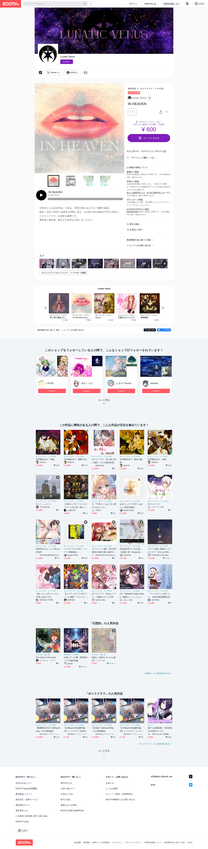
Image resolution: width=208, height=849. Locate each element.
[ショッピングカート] (187, 4)
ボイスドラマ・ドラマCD (151, 88)
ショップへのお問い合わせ (139, 245)
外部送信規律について (153, 842)
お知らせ (110, 783)
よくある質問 (112, 788)
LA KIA (50, 383)
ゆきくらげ (87, 383)
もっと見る (104, 402)
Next (122, 128)
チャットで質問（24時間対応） (120, 794)
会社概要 (77, 842)
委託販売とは (22, 810)
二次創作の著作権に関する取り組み (32, 816)
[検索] (84, 4)
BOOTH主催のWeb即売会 (72, 810)
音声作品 (132, 88)
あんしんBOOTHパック (136, 193)
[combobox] (55, 3)
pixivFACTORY (132, 212)
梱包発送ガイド (23, 805)
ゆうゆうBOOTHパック (156, 193)
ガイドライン (117, 842)
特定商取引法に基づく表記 (139, 240)
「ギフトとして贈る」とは (142, 157)
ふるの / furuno (123, 383)
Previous (37, 128)
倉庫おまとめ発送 (69, 805)
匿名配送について (24, 794)
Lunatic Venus (67, 56)
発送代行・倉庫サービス (27, 799)
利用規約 (86, 842)
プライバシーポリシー (133, 842)
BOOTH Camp (22, 821)
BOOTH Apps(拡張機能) (26, 788)
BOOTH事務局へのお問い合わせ (120, 799)
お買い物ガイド (68, 788)
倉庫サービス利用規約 (101, 842)
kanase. (155, 383)
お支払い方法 (136, 229)
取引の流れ (135, 224)
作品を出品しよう (172, 4)
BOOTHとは (150, 4)
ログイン (133, 4)
